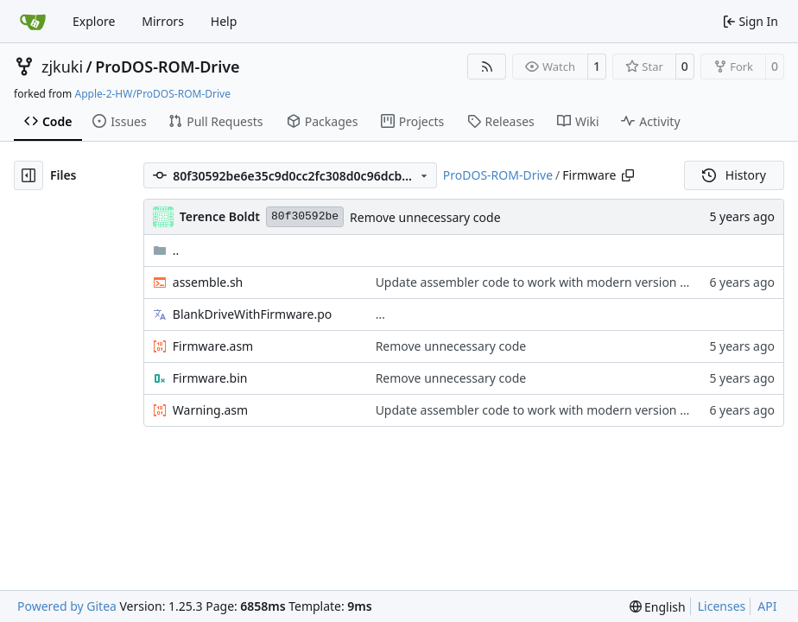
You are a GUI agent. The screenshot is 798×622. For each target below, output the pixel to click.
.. (166, 250)
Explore (94, 21)
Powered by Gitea (67, 606)
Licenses (722, 606)
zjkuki (62, 66)
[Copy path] (628, 175)
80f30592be (305, 216)
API (766, 606)
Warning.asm (210, 410)
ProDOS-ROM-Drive (167, 66)
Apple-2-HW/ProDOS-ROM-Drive (152, 93)
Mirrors (163, 21)
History (734, 175)
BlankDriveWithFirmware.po (252, 314)
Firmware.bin (210, 378)
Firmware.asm (213, 346)
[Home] (33, 21)
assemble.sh (208, 282)
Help (224, 21)
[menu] (658, 607)
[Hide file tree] (28, 175)
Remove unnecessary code (425, 217)
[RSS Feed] (487, 66)
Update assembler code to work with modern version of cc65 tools (563, 282)
